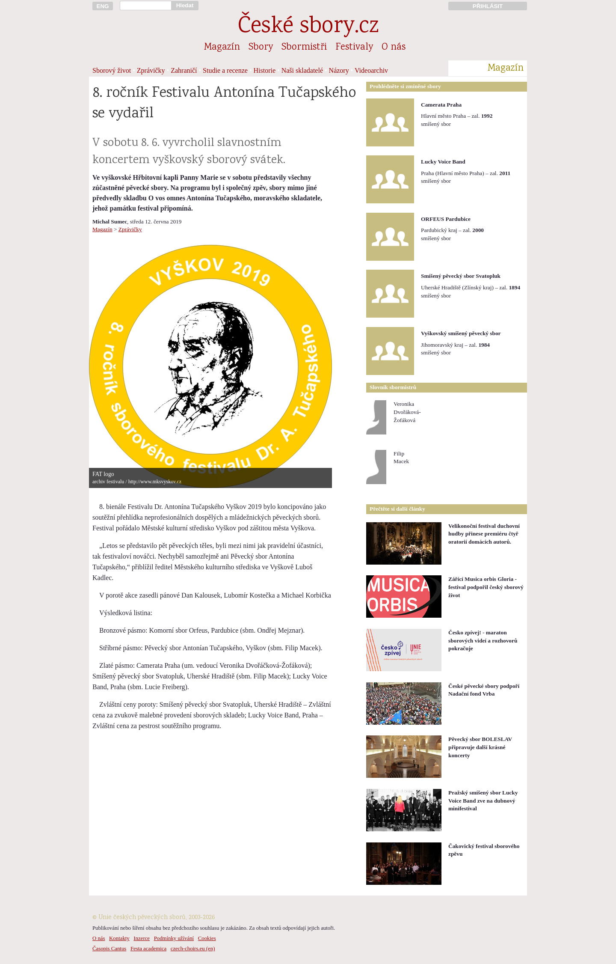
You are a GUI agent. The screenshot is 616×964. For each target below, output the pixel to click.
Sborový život (111, 70)
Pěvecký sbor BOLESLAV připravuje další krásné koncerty (480, 747)
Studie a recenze (225, 70)
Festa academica (148, 949)
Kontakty (119, 938)
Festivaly (354, 47)
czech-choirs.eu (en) (193, 949)
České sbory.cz (308, 27)
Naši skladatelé (302, 70)
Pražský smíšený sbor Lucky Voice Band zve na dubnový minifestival (483, 800)
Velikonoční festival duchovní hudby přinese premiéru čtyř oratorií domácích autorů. (484, 534)
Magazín (222, 47)
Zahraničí (184, 70)
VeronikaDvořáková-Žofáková (407, 412)
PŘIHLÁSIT (488, 6)
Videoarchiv (371, 70)
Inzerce (141, 938)
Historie (265, 70)
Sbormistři (304, 47)
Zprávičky (151, 70)
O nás (394, 47)
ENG (103, 6)
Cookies (207, 938)
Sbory (261, 47)
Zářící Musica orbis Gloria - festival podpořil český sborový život (486, 587)
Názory (339, 70)
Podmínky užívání (174, 938)
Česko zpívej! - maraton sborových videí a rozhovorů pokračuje (482, 640)
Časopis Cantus (109, 949)
